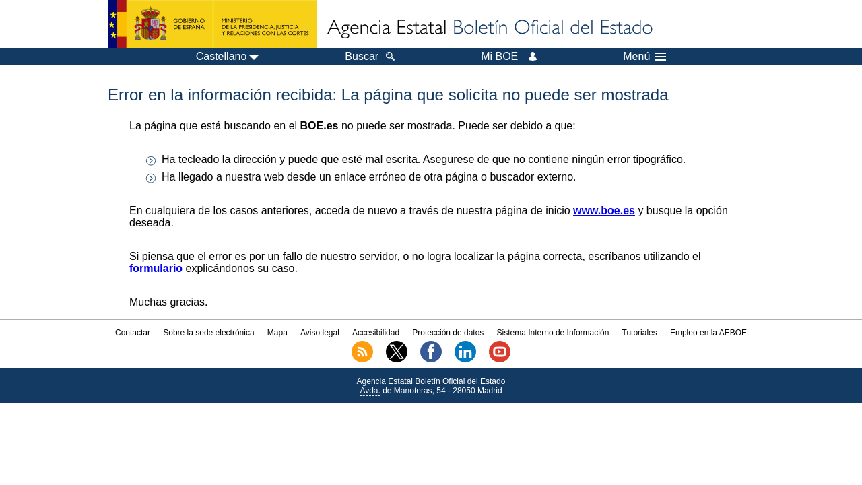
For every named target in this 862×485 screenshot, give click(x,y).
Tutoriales (639, 332)
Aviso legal (319, 332)
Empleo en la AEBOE (708, 332)
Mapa (277, 332)
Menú (644, 56)
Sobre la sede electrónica (208, 332)
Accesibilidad (375, 332)
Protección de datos (448, 332)
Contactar (132, 332)
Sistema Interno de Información (553, 332)
